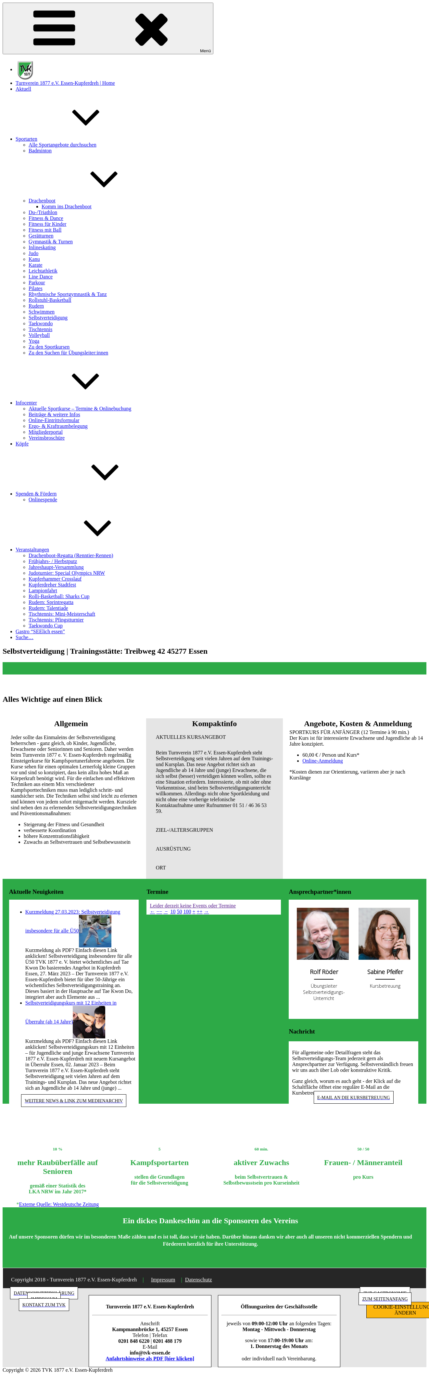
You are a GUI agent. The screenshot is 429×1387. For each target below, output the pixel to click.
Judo (33, 253)
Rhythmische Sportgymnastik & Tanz (68, 294)
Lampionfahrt (43, 590)
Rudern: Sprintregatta (51, 602)
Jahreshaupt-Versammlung (56, 567)
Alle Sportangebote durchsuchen (62, 145)
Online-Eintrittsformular (54, 420)
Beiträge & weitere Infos (54, 414)
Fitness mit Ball (45, 230)
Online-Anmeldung (322, 761)
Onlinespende (43, 499)
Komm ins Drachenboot (67, 206)
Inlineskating (42, 247)
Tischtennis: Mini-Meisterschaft (62, 614)
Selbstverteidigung (48, 317)
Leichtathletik (43, 271)
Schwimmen (42, 312)
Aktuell (23, 89)
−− (159, 911)
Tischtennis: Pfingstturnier (56, 620)
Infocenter (75, 402)
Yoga (34, 341)
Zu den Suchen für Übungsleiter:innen (68, 352)
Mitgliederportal (46, 432)
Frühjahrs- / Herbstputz (53, 561)
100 (187, 911)
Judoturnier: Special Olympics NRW (67, 573)
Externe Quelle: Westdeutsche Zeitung (59, 1204)
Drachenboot (91, 200)
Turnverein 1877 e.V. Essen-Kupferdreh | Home (65, 83)
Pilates (36, 288)
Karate (36, 265)
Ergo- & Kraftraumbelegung (58, 426)
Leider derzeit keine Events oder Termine (193, 905)
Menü (108, 28)
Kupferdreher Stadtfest (52, 584)
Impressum (163, 1280)
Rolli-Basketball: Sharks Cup (59, 596)
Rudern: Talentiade (48, 608)
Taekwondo (41, 323)
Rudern (36, 306)
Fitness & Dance (46, 218)
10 (173, 911)
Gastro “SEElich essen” (40, 631)
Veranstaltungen (81, 549)
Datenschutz (198, 1280)
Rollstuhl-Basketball (50, 300)
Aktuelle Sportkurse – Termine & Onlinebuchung (80, 408)
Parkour (37, 282)
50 (179, 911)
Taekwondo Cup (46, 625)
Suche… (24, 637)
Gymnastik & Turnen (51, 241)
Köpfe (22, 443)
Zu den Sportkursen (49, 347)
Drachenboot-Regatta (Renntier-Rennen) (71, 555)
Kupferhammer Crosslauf (55, 579)
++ (200, 911)
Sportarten (75, 139)
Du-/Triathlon (43, 212)
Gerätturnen (41, 235)
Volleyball (39, 335)
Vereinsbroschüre (47, 438)
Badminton (40, 150)
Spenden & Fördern (85, 493)
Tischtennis (40, 329)
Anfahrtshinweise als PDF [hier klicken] (150, 1358)
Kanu (34, 259)
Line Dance (41, 276)
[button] (214, 737)
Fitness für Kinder (47, 224)
